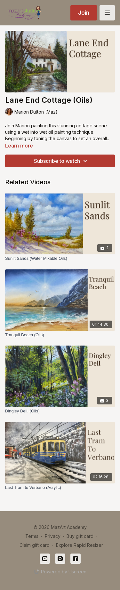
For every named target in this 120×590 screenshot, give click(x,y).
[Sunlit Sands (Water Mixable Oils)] (60, 258)
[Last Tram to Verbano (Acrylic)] (60, 487)
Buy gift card (80, 536)
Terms (31, 536)
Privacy (52, 536)
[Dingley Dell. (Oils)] (60, 411)
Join (83, 12)
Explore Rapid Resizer (79, 545)
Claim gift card (35, 545)
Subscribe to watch (61, 161)
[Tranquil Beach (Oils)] (60, 335)
